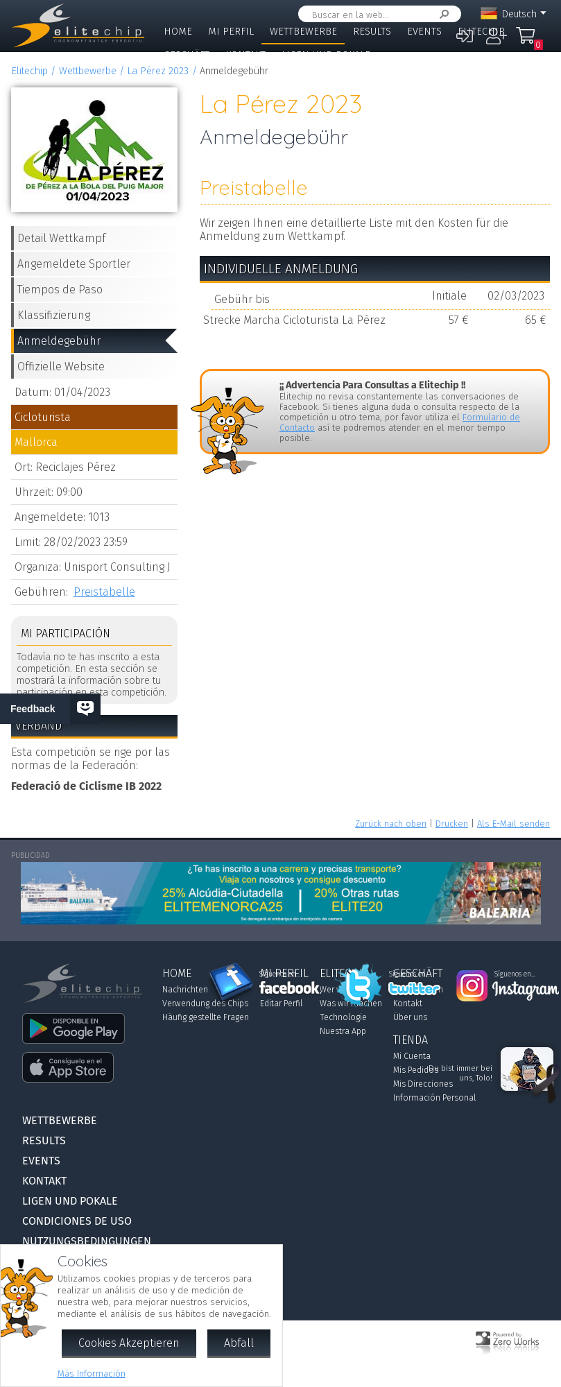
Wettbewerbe (303, 31)
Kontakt (245, 55)
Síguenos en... (279, 974)
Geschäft (186, 55)
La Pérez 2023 (158, 71)
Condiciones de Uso (77, 1220)
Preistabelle (104, 591)
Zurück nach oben (390, 823)
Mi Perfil (231, 31)
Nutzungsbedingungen (86, 1241)
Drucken (451, 823)
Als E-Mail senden (513, 823)
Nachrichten (185, 989)
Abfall (239, 1343)
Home (178, 31)
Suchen (441, 14)
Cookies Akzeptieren (129, 1343)
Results (372, 31)
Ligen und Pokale (326, 55)
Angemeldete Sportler (73, 263)
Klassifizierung (53, 315)
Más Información (92, 1373)
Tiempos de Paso (60, 289)
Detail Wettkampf (61, 238)
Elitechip (481, 31)
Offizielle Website (61, 366)
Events (424, 31)
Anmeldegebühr (59, 340)
